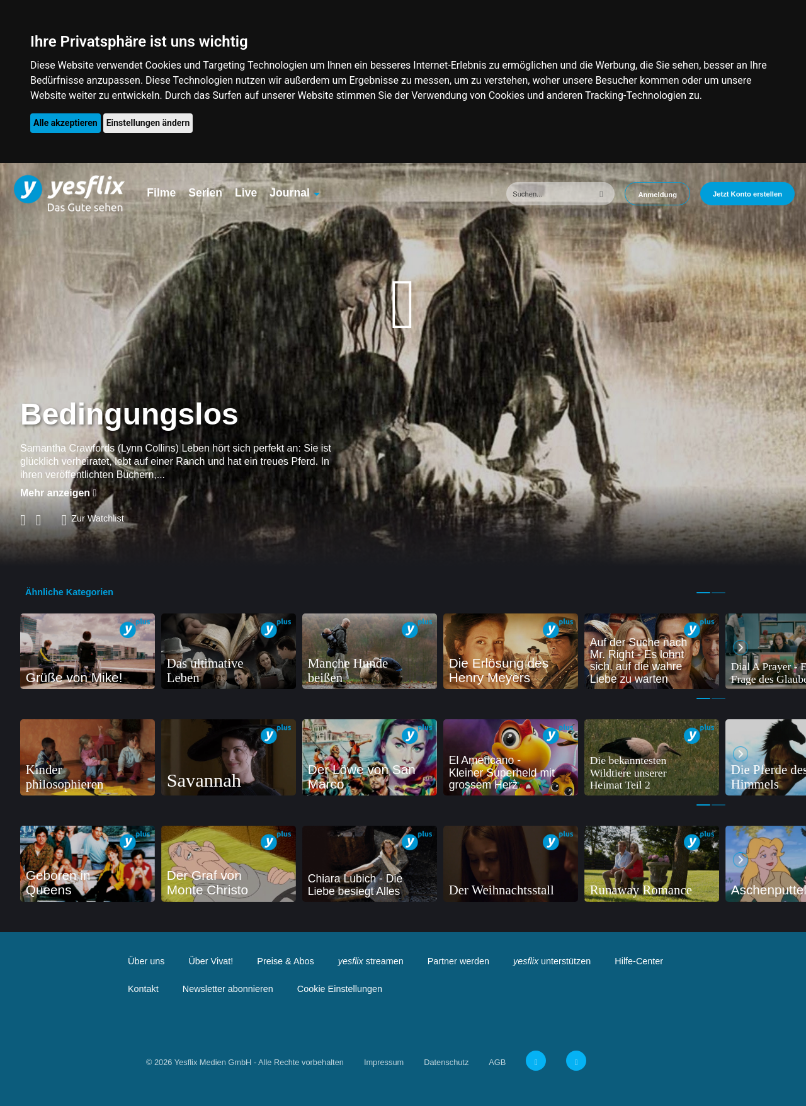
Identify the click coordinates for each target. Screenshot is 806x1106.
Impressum (384, 1062)
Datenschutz (446, 1062)
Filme (161, 192)
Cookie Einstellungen (339, 989)
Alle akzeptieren (65, 123)
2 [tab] (718, 592)
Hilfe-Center (639, 961)
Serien (205, 192)
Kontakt (143, 989)
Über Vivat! (210, 961)
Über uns (146, 961)
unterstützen (552, 961)
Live (246, 192)
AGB (497, 1062)
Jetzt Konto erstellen (747, 194)
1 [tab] (703, 592)
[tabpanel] (87, 651)
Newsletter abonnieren (228, 989)
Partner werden (458, 961)
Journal (290, 192)
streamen (371, 961)
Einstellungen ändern (148, 123)
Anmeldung (657, 194)
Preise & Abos (285, 961)
